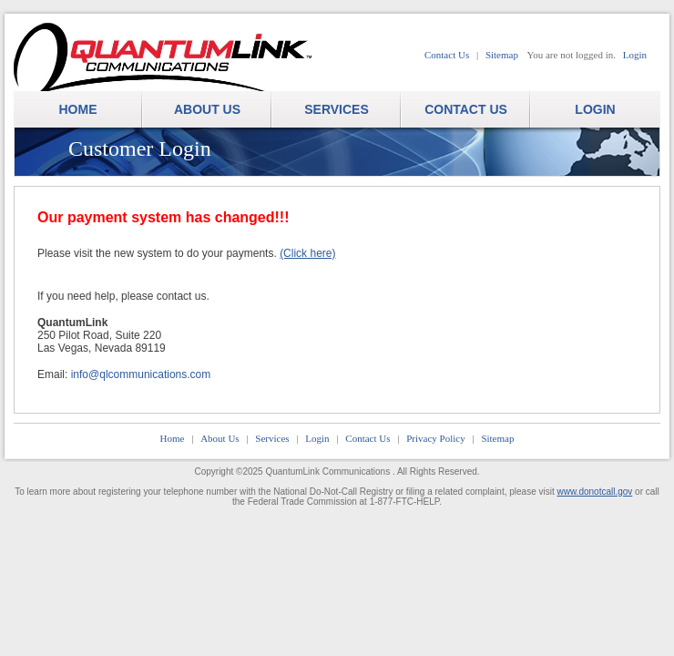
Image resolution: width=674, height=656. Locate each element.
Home (172, 438)
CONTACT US (465, 109)
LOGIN (595, 109)
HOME (78, 109)
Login (635, 54)
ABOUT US (207, 109)
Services (272, 438)
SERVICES (336, 109)
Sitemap (501, 54)
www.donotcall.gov (595, 492)
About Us (219, 438)
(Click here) (307, 253)
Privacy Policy (435, 438)
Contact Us (446, 54)
